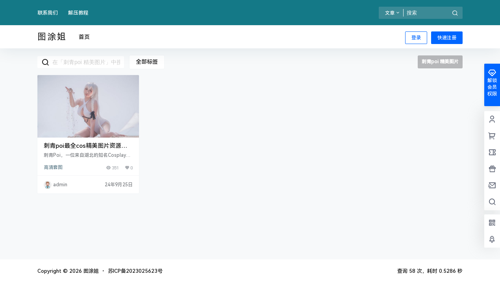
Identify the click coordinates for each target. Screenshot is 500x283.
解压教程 (78, 13)
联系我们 (47, 13)
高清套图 (53, 167)
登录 (416, 37)
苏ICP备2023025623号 (135, 271)
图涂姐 (90, 271)
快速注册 (446, 37)
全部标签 (147, 62)
